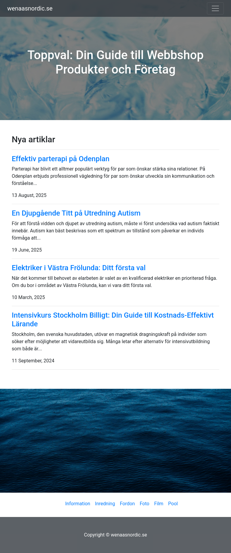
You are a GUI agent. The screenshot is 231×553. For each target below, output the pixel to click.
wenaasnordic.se (30, 8)
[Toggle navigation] (215, 8)
